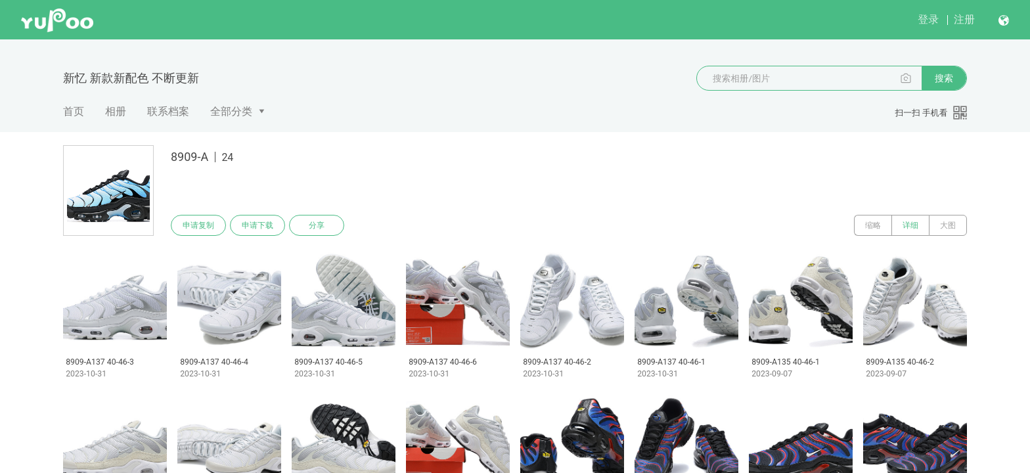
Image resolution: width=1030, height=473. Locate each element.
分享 (317, 225)
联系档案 (168, 111)
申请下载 (257, 225)
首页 (73, 111)
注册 (964, 19)
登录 (928, 19)
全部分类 (231, 111)
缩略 (873, 225)
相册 (115, 111)
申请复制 (198, 225)
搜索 (944, 78)
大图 (948, 225)
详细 (910, 225)
